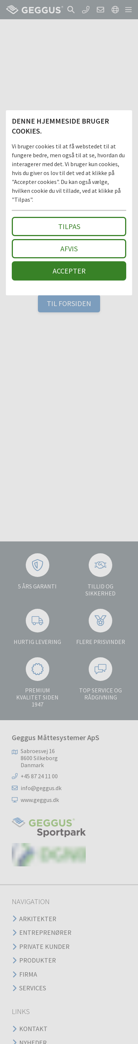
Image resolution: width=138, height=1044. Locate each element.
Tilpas (69, 226)
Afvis (69, 248)
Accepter (69, 270)
